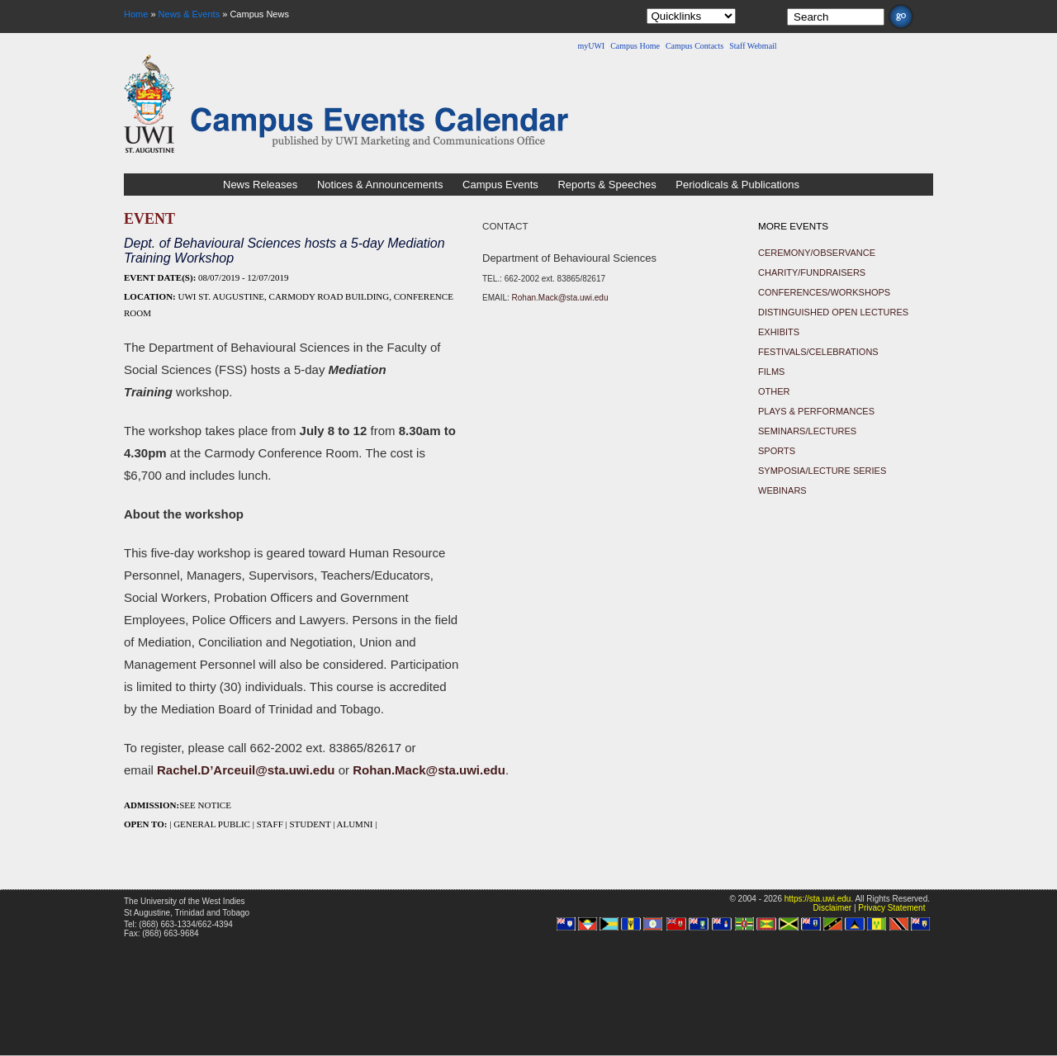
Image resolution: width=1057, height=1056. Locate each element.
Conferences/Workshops (824, 292)
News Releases (260, 184)
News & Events (189, 14)
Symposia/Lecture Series (822, 471)
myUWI (590, 45)
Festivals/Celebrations (818, 352)
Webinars (782, 490)
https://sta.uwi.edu (817, 898)
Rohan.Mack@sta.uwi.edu (560, 297)
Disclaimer (832, 907)
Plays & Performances (816, 411)
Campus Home (635, 45)
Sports (776, 451)
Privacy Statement (891, 907)
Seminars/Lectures (807, 431)
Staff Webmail (752, 45)
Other (774, 391)
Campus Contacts (694, 45)
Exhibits (778, 332)
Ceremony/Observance (816, 253)
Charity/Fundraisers (811, 272)
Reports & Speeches (606, 184)
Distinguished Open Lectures (833, 312)
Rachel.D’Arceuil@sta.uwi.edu (246, 770)
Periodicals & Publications (737, 184)
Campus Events (500, 184)
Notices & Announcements (380, 184)
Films (771, 371)
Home (136, 14)
